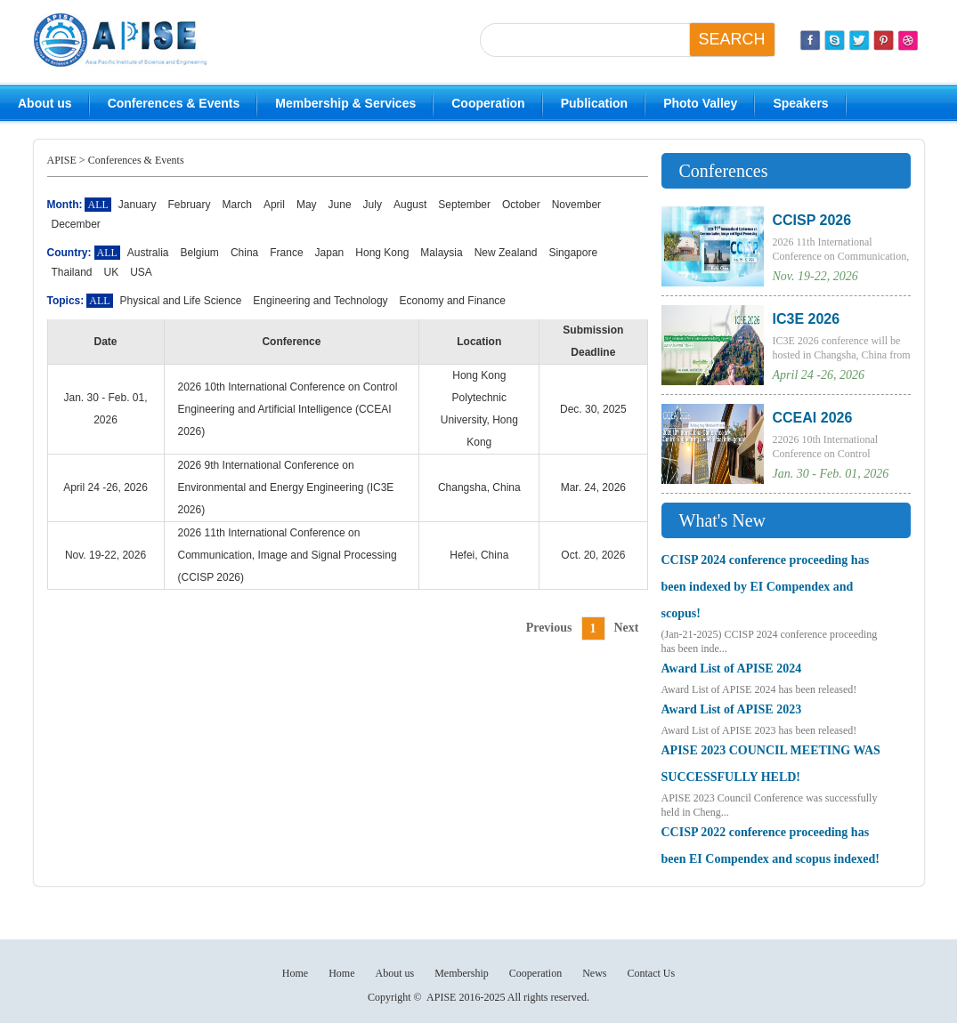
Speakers (800, 103)
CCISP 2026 (812, 220)
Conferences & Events (174, 103)
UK (111, 272)
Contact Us (651, 973)
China (244, 252)
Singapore (572, 252)
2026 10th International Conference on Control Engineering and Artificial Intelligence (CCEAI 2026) (288, 409)
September (464, 204)
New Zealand (506, 252)
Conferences (723, 171)
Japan (330, 252)
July (372, 204)
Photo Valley (700, 103)
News (594, 973)
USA (141, 272)
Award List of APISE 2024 (731, 668)
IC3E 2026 (806, 318)
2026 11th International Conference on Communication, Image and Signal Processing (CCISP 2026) (287, 555)
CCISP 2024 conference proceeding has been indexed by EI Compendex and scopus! (765, 586)
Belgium (200, 252)
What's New (722, 520)
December (76, 224)
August (409, 204)
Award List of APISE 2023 (731, 709)
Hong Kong (382, 252)
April (274, 204)
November (576, 204)
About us (45, 103)
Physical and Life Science (181, 300)
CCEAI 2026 (813, 417)
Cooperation (487, 103)
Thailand (72, 272)
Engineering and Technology (320, 300)
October (521, 204)
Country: (69, 252)
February (189, 204)
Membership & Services (345, 103)
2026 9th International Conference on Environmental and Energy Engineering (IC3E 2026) (286, 487)
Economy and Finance (453, 300)
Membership (461, 973)
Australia (148, 252)
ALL (107, 252)
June (340, 204)
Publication (594, 103)
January (137, 204)
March (237, 204)
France (286, 252)
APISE (62, 160)
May (306, 204)
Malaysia (441, 252)
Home (295, 973)
